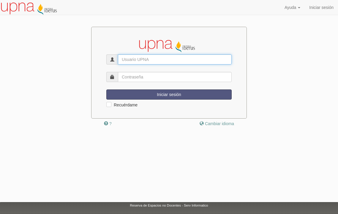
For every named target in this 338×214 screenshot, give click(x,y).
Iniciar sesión (321, 7)
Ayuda (292, 7)
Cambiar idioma (217, 123)
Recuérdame (126, 105)
